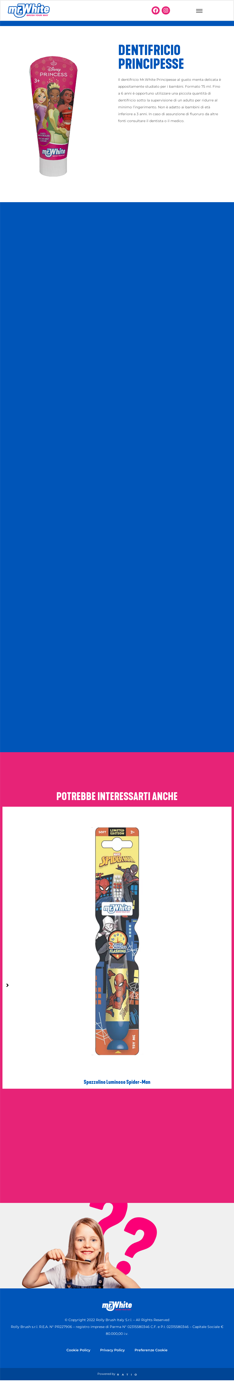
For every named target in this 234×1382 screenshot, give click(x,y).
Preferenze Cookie (151, 1350)
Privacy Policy (112, 1350)
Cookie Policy (78, 1350)
